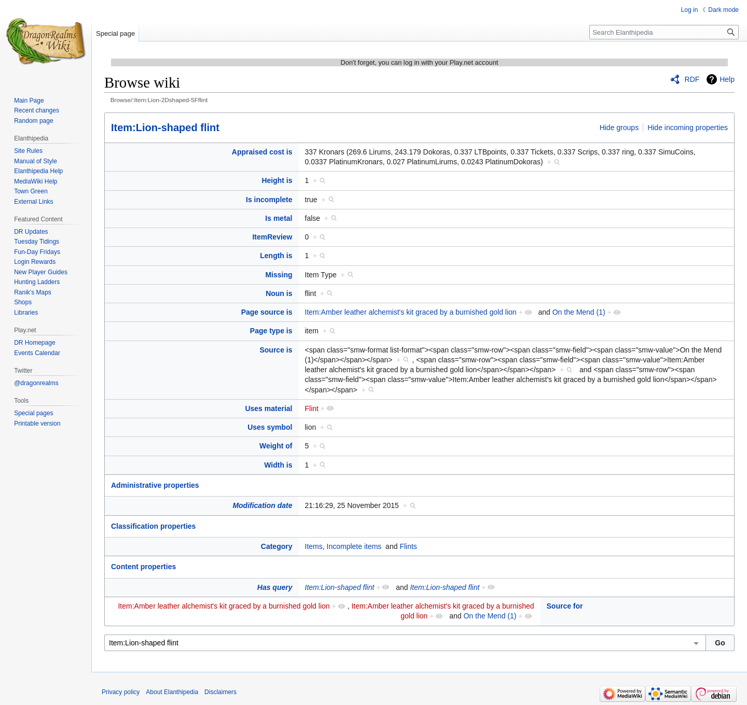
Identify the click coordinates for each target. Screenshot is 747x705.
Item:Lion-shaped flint (165, 127)
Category (277, 546)
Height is (276, 180)
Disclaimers (220, 692)
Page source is (267, 312)
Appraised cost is (262, 152)
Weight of (276, 446)
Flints (408, 546)
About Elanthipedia (172, 692)
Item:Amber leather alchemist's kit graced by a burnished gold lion (411, 312)
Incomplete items (354, 546)
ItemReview (272, 237)
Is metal (278, 218)
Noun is (279, 293)
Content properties (143, 566)
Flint (312, 408)
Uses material (268, 408)
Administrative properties (155, 485)
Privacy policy (121, 692)
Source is (275, 350)
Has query (275, 587)
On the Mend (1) (578, 312)
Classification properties (153, 526)
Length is (276, 255)
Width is (278, 465)
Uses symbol (269, 427)
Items (314, 546)
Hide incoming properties (687, 127)
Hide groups (619, 127)
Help (727, 79)
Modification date (262, 505)
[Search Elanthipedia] (664, 32)
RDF (692, 79)
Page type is (271, 331)
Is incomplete (269, 199)
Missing (278, 275)
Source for (565, 606)
